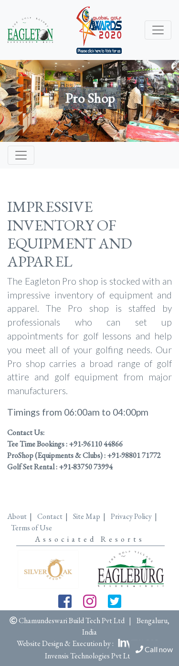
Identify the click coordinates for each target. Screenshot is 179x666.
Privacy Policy (131, 516)
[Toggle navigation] (158, 30)
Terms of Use (31, 528)
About (17, 516)
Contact (50, 516)
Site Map (86, 516)
